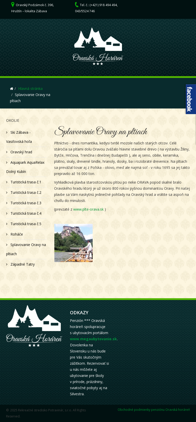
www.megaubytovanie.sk (93, 338)
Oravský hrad (20, 151)
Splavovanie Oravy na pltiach (26, 249)
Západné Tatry (22, 264)
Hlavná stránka (30, 88)
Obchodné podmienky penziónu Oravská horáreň (154, 409)
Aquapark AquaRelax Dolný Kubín (25, 167)
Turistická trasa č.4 (25, 213)
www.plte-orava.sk (88, 209)
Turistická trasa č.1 (25, 182)
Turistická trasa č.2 (25, 192)
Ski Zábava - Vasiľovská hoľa (19, 137)
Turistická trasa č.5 (25, 223)
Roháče (16, 234)
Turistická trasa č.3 (25, 202)
